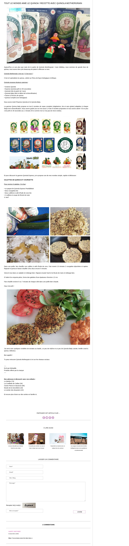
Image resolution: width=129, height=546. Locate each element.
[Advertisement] (42, 406)
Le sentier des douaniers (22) (14, 390)
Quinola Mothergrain (23, 359)
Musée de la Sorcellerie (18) (13, 388)
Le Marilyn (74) (9, 381)
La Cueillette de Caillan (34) (13, 383)
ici (36, 394)
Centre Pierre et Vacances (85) (14, 386)
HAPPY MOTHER (15, 531)
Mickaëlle (13, 368)
